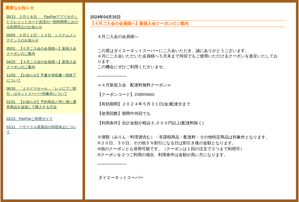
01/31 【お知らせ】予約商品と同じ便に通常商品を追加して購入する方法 (41, 104)
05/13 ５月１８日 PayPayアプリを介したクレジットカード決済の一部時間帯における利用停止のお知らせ (42, 22)
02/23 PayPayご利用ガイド (29, 119)
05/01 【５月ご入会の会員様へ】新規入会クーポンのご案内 (41, 51)
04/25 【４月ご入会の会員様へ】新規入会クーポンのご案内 (41, 64)
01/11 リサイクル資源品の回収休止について (41, 129)
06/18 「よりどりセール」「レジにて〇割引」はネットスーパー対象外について (41, 91)
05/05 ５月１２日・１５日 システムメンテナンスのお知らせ (41, 37)
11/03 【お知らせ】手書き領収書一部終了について (41, 77)
